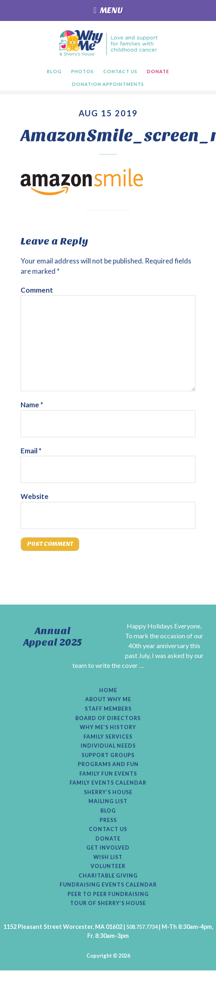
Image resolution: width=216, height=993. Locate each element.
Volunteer (108, 886)
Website (35, 497)
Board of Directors (108, 725)
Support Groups (108, 765)
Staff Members (108, 715)
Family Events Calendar (108, 795)
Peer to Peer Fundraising (108, 916)
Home (108, 695)
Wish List (108, 876)
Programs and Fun (108, 775)
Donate (108, 856)
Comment (37, 291)
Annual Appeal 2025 (52, 639)
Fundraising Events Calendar (108, 906)
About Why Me (108, 705)
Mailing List (108, 815)
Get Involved (108, 865)
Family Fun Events (108, 785)
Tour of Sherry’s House (108, 926)
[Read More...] (79, 678)
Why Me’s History (108, 735)
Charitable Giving (108, 895)
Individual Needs (108, 755)
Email (31, 452)
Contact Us (108, 845)
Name (32, 406)
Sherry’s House (108, 805)
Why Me (108, 42)
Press (108, 835)
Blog (108, 826)
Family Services (108, 745)
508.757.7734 (142, 949)
